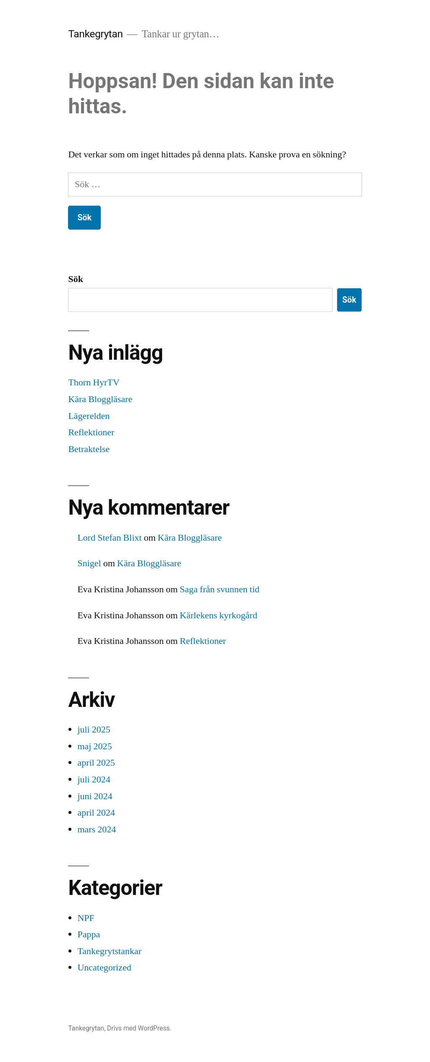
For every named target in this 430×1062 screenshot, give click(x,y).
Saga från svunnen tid (220, 589)
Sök (75, 279)
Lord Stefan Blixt (109, 538)
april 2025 (96, 763)
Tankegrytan (95, 34)
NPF (85, 918)
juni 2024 (94, 796)
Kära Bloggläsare (100, 399)
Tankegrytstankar (109, 951)
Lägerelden (89, 416)
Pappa (88, 934)
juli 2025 (93, 729)
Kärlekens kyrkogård (218, 615)
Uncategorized (104, 967)
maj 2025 (94, 746)
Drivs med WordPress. (139, 1028)
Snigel (89, 563)
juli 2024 (93, 779)
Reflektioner (91, 432)
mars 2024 (96, 829)
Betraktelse (89, 449)
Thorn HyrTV (93, 382)
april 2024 (96, 813)
